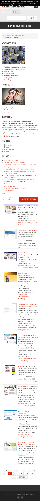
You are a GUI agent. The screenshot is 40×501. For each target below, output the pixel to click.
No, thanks (16, 12)
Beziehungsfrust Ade (24, 386)
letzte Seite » (22, 477)
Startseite (6, 35)
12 (15, 474)
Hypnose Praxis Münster (30, 268)
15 (32, 474)
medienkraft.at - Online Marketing (26, 494)
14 (27, 474)
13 (21, 474)
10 (4, 474)
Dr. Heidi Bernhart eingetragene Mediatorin (23, 413)
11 (9, 474)
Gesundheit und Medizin (19, 35)
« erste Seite (8, 470)
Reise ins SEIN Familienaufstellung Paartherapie (24, 275)
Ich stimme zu (6, 12)
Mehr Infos (4, 8)
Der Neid (20, 366)
